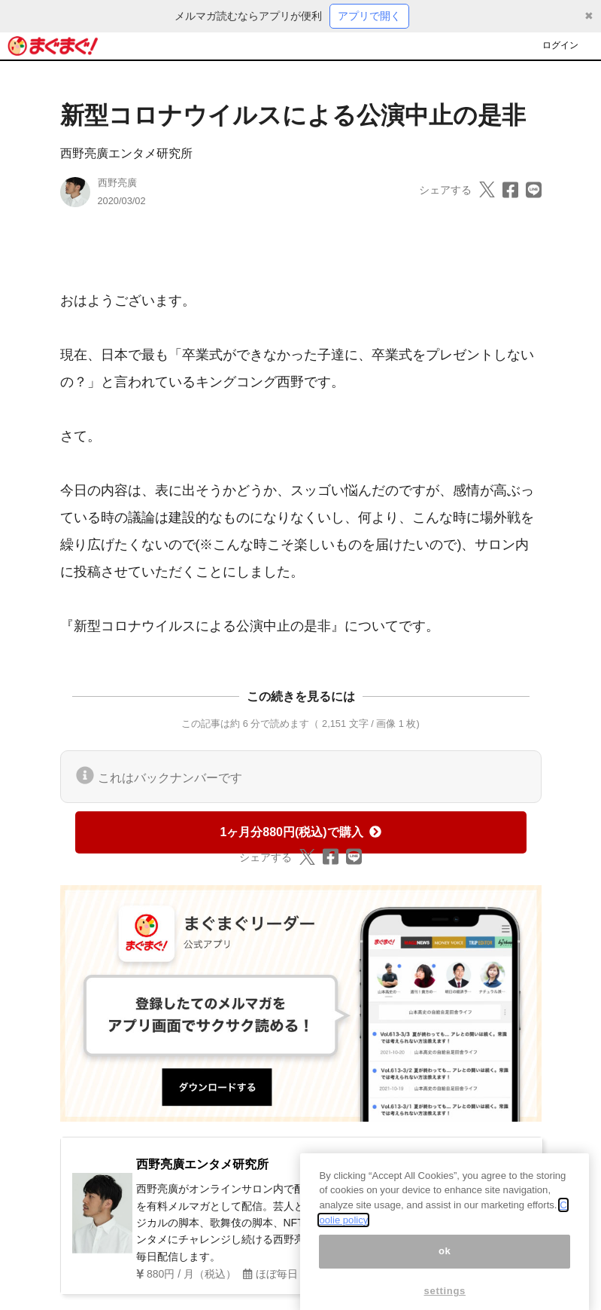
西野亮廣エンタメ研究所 (126, 153)
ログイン (560, 45)
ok (445, 1262)
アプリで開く (369, 16)
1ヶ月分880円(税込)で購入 (300, 832)
